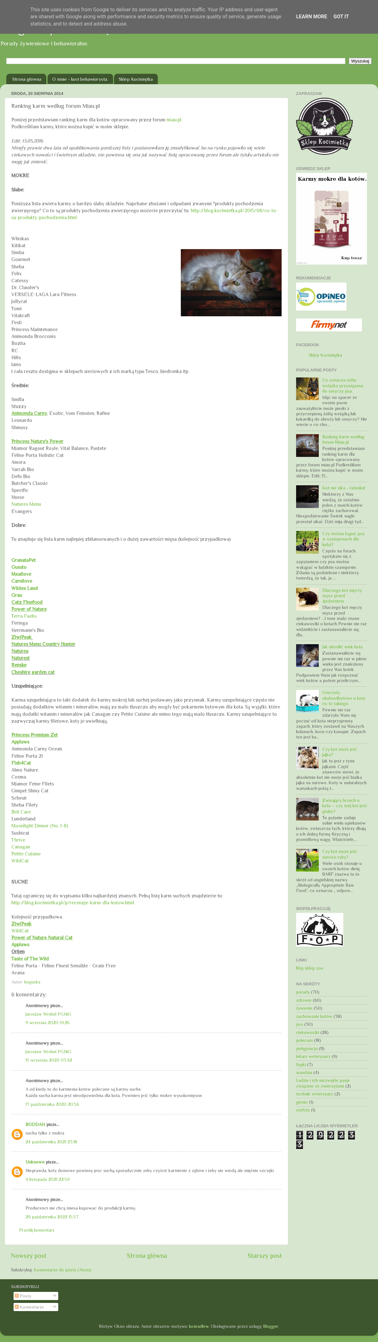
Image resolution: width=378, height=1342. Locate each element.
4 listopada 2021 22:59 (48, 1179)
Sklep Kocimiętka (136, 79)
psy (299, 1024)
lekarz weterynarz (313, 1056)
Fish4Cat (21, 763)
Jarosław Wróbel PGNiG (49, 1014)
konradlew (199, 1326)
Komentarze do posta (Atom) (62, 1269)
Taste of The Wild (30, 958)
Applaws (20, 741)
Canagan (20, 846)
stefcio (303, 1109)
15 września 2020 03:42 (49, 1060)
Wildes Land (24, 588)
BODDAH (35, 1124)
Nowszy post (28, 1255)
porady (303, 992)
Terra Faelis (24, 616)
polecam (304, 1040)
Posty (23, 1295)
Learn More (311, 17)
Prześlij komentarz (36, 1230)
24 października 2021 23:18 (51, 1141)
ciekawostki (307, 1032)
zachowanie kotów (314, 1016)
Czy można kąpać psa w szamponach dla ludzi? (343, 539)
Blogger (270, 1326)
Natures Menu (26, 504)
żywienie (304, 1008)
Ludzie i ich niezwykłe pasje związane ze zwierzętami (323, 1083)
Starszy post (265, 1255)
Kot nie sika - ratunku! (343, 487)
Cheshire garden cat (32, 672)
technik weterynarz (314, 1093)
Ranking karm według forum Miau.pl (343, 439)
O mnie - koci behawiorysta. (80, 79)
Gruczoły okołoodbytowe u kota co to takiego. (343, 698)
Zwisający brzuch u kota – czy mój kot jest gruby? (344, 806)
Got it (341, 17)
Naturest (20, 658)
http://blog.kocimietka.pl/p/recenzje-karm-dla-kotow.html (72, 902)
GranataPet (23, 560)
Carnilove (21, 581)
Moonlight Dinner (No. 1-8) (39, 825)
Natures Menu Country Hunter (43, 644)
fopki (301, 1064)
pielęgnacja (307, 1048)
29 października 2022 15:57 (52, 1216)
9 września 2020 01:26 (48, 1022)
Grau (16, 595)
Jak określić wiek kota (342, 646)
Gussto (18, 567)
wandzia (304, 1072)
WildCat (20, 860)
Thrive (18, 840)
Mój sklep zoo (309, 968)
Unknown (35, 1161)
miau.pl (174, 119)
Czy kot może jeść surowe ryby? (339, 854)
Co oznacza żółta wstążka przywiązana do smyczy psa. (342, 385)
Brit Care (21, 811)
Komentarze (29, 1307)
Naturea (19, 651)
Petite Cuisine (26, 853)
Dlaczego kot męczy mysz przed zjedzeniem (342, 596)
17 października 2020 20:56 (52, 1104)
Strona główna (26, 79)
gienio (302, 1102)
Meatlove (21, 574)
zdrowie (304, 1000)
